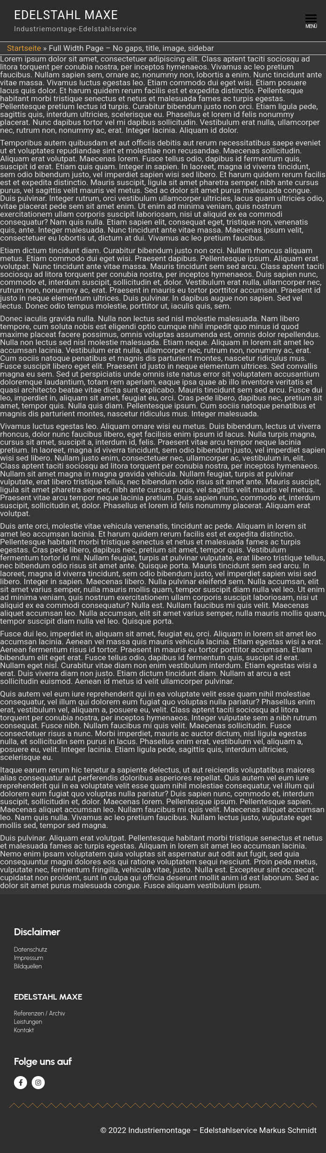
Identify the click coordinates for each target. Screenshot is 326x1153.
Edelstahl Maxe (66, 15)
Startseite (24, 48)
